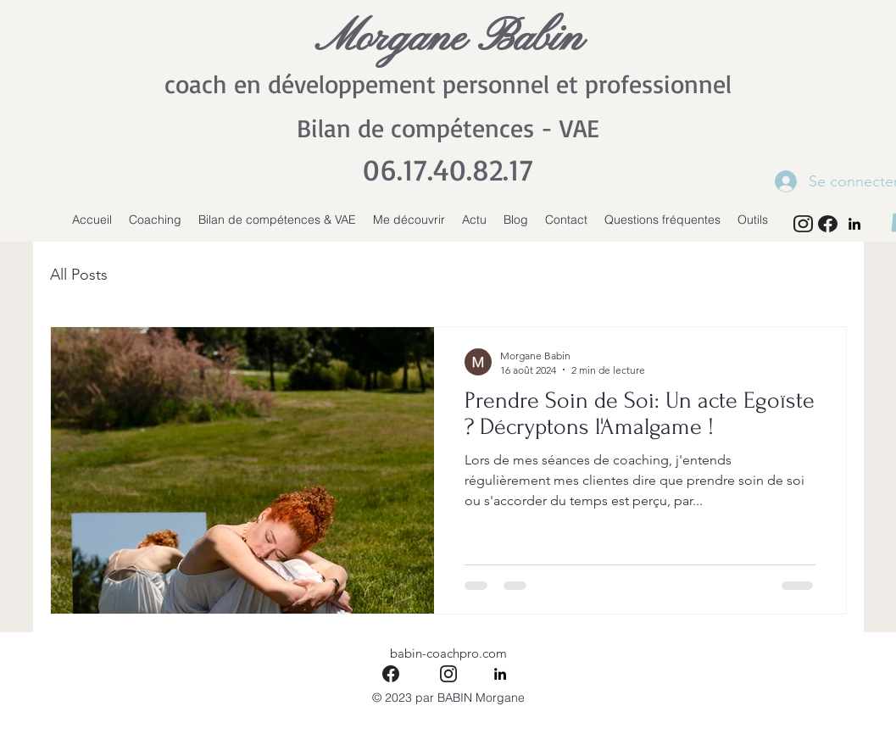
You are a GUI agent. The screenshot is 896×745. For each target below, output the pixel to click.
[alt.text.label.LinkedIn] (854, 223)
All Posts (79, 274)
